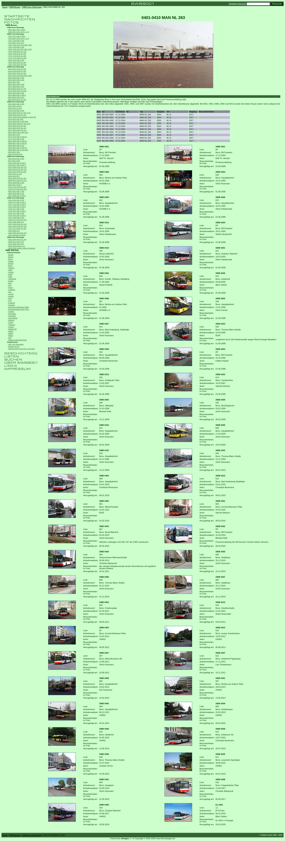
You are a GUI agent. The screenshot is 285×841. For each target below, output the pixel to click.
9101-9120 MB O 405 (16, 110)
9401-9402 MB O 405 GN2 (18, 121)
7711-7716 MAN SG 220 (17, 58)
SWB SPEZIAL (12, 250)
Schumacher (13, 318)
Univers (11, 327)
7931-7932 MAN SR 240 (17, 65)
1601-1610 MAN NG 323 (17, 226)
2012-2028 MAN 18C (16, 244)
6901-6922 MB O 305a (16, 30)
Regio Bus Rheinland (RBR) (18, 307)
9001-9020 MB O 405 (16, 104)
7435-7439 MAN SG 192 (17, 51)
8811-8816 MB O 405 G (17, 95)
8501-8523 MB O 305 (16, 80)
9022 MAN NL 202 (15, 108)
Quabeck (11, 303)
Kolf (9, 285)
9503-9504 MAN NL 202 (17, 126)
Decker (11, 261)
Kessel (10, 281)
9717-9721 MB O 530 (16, 139)
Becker (11, 255)
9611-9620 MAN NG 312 (17, 130)
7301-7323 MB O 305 (16, 47)
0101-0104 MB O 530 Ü (17, 163)
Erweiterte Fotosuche (237, 4)
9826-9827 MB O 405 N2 (17, 143)
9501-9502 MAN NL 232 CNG (19, 124)
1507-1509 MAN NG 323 (17, 224)
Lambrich (11, 290)
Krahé (10, 287)
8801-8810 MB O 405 (16, 93)
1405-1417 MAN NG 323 (17, 220)
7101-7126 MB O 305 (16, 41)
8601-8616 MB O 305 (16, 84)
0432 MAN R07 (14, 176)
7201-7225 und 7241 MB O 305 (20, 45)
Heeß (10, 274)
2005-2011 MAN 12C (16, 242)
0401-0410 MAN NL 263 (17, 172)
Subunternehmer (13, 253)
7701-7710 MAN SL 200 (17, 56)
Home (4, 7)
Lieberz (11, 296)
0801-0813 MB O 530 (16, 191)
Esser (10, 266)
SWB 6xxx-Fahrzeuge (15, 27)
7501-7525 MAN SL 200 (17, 54)
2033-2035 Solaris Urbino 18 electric (21, 248)
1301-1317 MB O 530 (16, 213)
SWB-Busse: (15, 7)
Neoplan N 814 (13, 346)
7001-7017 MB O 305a (16, 36)
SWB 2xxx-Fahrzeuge (15, 237)
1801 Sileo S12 (14, 231)
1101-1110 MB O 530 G (17, 204)
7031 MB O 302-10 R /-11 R (18, 38)
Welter (10, 333)
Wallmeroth (12, 329)
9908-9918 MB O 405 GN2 (18, 150)
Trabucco (11, 325)
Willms (10, 336)
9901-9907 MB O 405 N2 (17, 148)
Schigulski (12, 314)
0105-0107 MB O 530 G (17, 165)
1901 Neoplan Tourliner (17, 235)
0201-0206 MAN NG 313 (17, 167)
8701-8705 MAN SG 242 (17, 91)
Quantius (11, 305)
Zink (9, 338)
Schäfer (11, 312)
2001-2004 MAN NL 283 (17, 239)
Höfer (10, 277)
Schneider (12, 316)
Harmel (11, 272)
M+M (10, 298)
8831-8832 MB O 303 (16, 97)
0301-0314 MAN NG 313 (17, 169)
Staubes (11, 320)
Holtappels (12, 279)
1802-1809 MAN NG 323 (17, 233)
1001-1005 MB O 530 (16, 200)
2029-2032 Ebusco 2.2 (16, 246)
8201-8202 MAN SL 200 (17, 73)
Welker (10, 331)
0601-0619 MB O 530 (16, 183)
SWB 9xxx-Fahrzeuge (15, 102)
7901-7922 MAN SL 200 (17, 62)
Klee (10, 283)
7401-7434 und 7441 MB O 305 (20, 49)
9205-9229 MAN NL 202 (17, 115)
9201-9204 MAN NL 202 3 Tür (19, 113)
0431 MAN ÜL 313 (15, 174)
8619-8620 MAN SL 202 (17, 89)
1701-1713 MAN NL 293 (17, 228)
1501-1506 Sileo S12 (16, 222)
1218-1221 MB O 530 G (17, 211)
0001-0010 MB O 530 (16, 159)
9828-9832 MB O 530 (16, 145)
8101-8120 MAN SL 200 (17, 71)
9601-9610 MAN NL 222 (17, 128)
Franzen (11, 268)
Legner (11, 294)
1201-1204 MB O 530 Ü (17, 207)
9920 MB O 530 (14, 152)
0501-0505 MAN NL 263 (17, 178)
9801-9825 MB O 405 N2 (17, 141)
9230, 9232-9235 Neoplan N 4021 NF (22, 117)
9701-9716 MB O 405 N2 (17, 137)
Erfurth (10, 263)
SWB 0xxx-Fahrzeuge (32, 7)
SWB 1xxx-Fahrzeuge (15, 198)
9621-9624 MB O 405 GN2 (18, 132)
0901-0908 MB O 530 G (17, 196)
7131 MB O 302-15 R (16, 43)
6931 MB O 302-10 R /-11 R (18, 32)
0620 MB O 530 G (15, 185)
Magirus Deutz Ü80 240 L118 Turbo (21, 349)
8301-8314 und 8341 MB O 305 (20, 75)
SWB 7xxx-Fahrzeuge (15, 34)
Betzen (11, 257)
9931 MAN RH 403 (15, 154)
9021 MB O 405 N (15, 106)
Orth (10, 301)
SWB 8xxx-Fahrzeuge (15, 67)
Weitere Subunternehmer (17, 340)
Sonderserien (12, 342)
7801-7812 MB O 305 (16, 60)
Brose (10, 259)
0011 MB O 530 (14, 161)
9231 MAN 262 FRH (15, 119)
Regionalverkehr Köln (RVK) (18, 309)
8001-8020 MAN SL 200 (17, 69)
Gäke (10, 270)
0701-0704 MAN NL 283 (17, 187)
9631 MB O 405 (14, 134)
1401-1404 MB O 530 (16, 218)
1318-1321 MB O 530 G (17, 215)
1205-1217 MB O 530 (16, 209)
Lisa (9, 292)
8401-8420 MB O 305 (16, 78)
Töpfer (10, 322)
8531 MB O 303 (14, 82)
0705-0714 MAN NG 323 (17, 189)
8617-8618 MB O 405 (16, 86)
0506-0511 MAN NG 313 (17, 180)
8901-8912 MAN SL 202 (17, 100)
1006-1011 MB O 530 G (17, 202)
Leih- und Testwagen (16, 344)
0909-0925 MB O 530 (16, 193)
